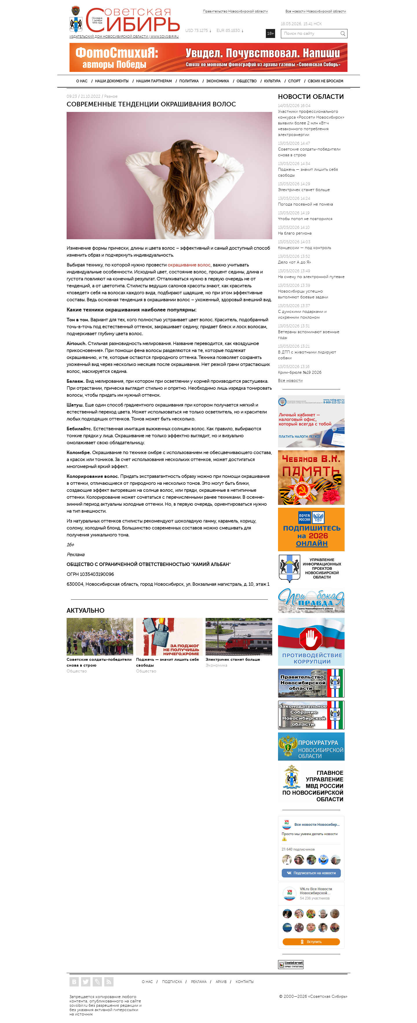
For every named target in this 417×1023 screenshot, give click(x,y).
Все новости (290, 381)
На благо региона (295, 233)
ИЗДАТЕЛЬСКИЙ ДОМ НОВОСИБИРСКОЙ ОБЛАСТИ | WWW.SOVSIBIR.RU (127, 20)
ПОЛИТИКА (189, 81)
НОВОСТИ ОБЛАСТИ (311, 96)
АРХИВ (221, 982)
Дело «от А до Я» (294, 262)
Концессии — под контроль (304, 248)
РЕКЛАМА (198, 982)
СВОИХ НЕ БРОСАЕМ (325, 81)
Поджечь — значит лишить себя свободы (167, 662)
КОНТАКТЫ (245, 982)
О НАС (81, 81)
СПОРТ (294, 81)
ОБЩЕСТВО (247, 81)
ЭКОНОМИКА (217, 81)
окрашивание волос (189, 265)
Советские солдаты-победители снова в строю (99, 662)
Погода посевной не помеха (305, 204)
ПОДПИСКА (172, 982)
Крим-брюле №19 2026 (299, 372)
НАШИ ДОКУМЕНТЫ (112, 81)
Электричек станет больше (233, 659)
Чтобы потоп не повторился (305, 219)
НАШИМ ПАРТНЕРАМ (154, 81)
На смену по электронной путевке (311, 277)
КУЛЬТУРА (272, 81)
